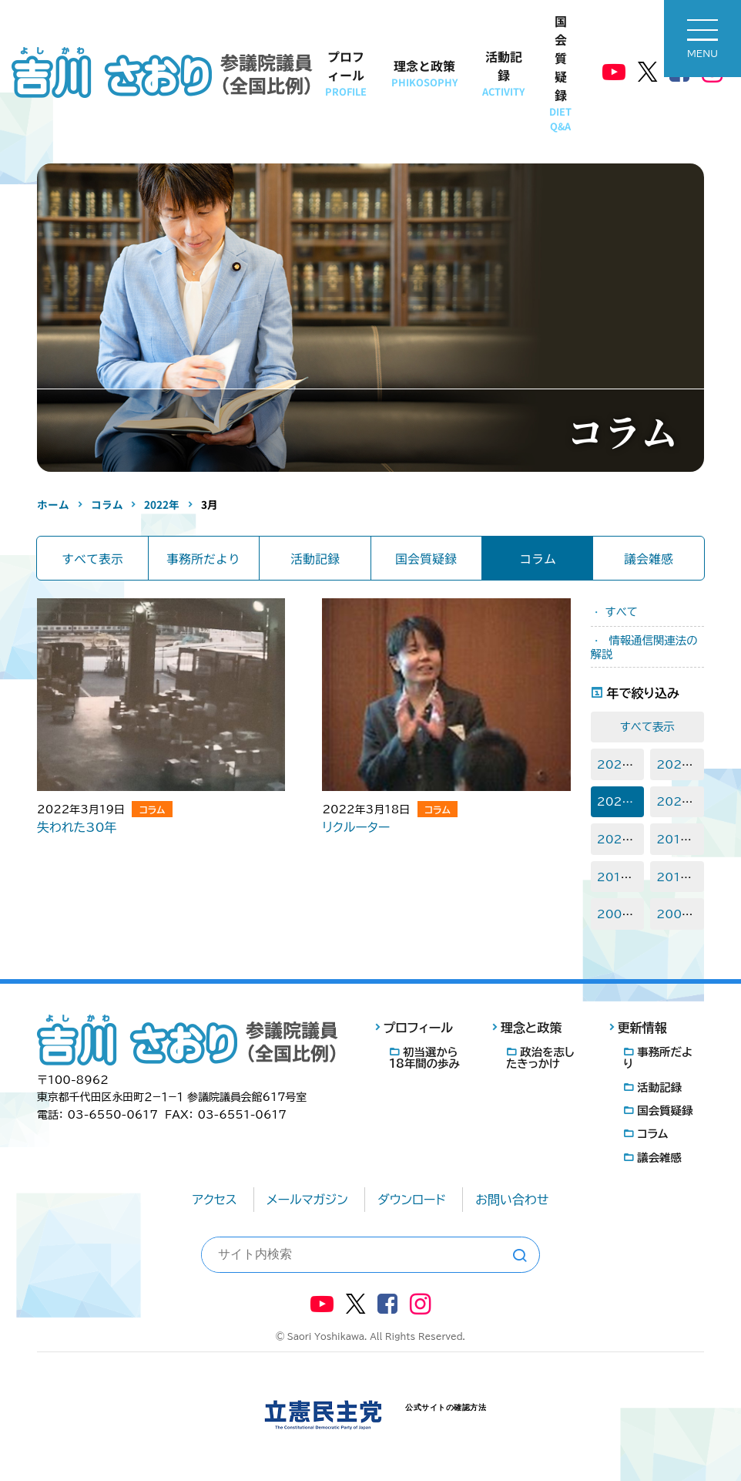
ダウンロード (411, 1199)
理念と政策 (424, 72)
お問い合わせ (511, 1199)
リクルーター (356, 827)
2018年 (677, 839)
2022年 (619, 801)
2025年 (619, 764)
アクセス (215, 1199)
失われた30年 (77, 827)
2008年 (619, 914)
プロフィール (346, 73)
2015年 (677, 877)
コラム (537, 558)
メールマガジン (307, 1199)
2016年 (618, 877)
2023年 (678, 764)
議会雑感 (648, 558)
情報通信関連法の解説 (644, 647)
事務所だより (203, 558)
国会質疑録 (560, 72)
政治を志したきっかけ (540, 1057)
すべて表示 (92, 558)
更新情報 (642, 1028)
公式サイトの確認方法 (445, 1407)
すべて (621, 612)
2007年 (678, 914)
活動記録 (503, 73)
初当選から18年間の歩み (424, 1057)
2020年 (619, 839)
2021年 (677, 801)
